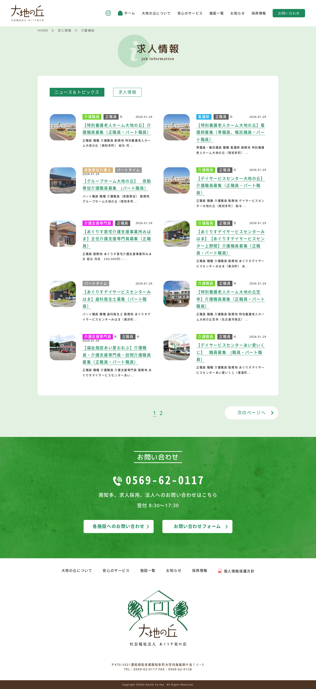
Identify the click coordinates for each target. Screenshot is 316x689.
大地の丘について (156, 13)
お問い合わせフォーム (201, 526)
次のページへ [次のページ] (251, 413)
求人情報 (127, 92)
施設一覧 (216, 13)
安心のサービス (190, 13)
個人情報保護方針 (236, 571)
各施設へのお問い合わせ (121, 526)
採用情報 (259, 13)
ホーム (126, 13)
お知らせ (237, 13)
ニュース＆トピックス (77, 92)
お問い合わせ (289, 13)
